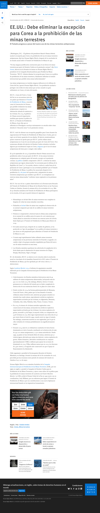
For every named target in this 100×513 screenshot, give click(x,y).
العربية (11, 3)
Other (30, 408)
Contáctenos (7, 495)
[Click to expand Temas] (21, 7)
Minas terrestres (24, 427)
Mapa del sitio (22, 495)
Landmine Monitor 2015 (21, 268)
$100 (23, 404)
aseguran (40, 147)
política (20, 161)
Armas (16, 427)
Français (28, 3)
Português (43, 3)
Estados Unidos (24, 425)
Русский (49, 3)
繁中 (19, 3)
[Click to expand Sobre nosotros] (63, 7)
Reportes (29, 7)
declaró (23, 205)
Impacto (52, 7)
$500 (15, 408)
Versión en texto (31, 495)
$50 (15, 404)
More (60, 3)
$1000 (23, 408)
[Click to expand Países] (13, 7)
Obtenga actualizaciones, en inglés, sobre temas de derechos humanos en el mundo (34, 486)
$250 (30, 404)
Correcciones (14, 495)
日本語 (38, 3)
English (23, 3)
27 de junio (22, 172)
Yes (39, 14)
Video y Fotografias (41, 7)
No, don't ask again (48, 14)
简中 (15, 3)
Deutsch (33, 3)
